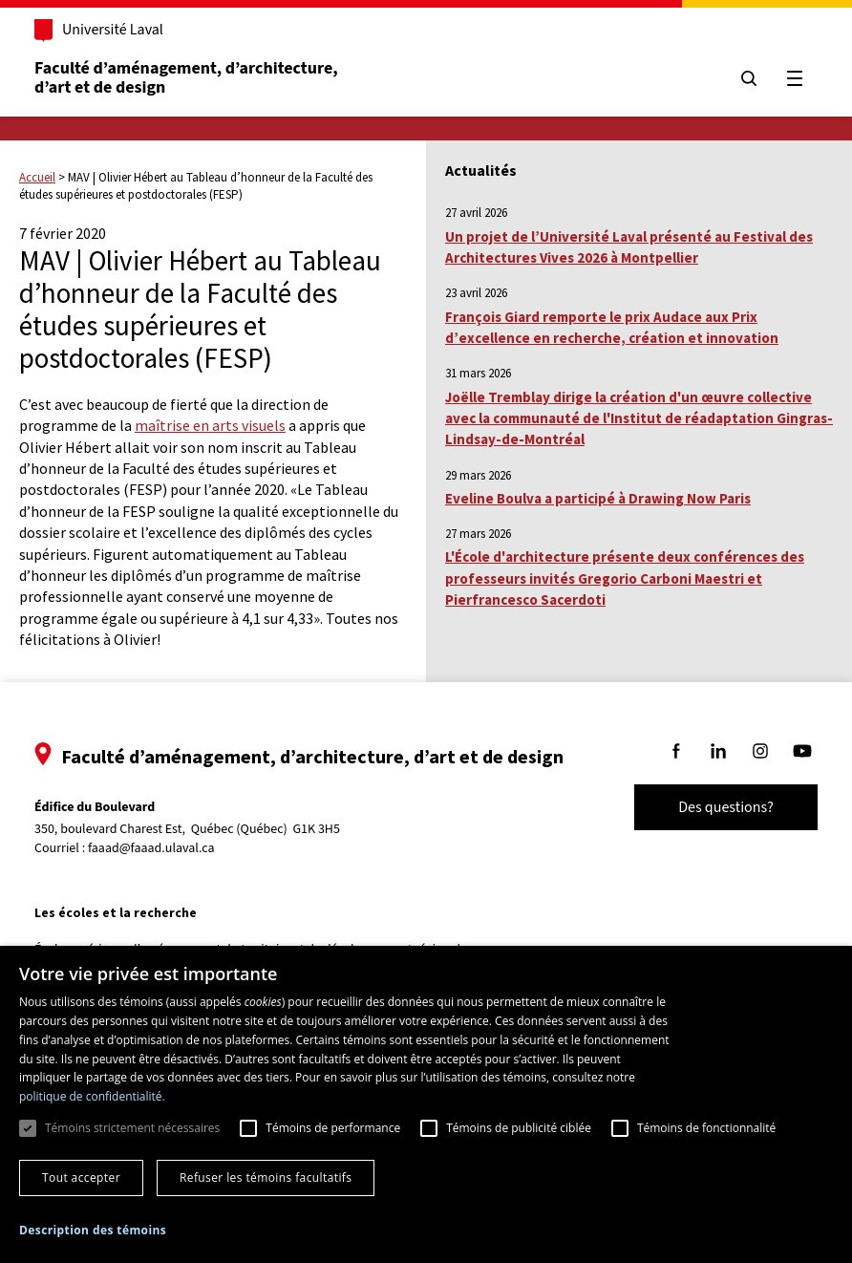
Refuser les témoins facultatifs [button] (265, 1177)
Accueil (37, 177)
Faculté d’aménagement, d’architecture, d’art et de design (187, 77)
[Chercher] (749, 78)
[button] (92, 1230)
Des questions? (726, 807)
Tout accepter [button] (81, 1177)
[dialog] (426, 1104)
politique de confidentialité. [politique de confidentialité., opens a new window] (92, 1096)
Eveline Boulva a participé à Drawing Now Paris (598, 498)
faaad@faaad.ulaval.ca (151, 848)
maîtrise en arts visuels (210, 425)
